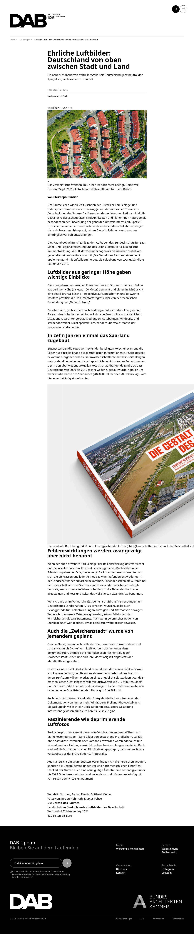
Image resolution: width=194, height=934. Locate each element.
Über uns (121, 869)
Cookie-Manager (124, 918)
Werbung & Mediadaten (130, 848)
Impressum (158, 918)
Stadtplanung (53, 96)
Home (12, 39)
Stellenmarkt (169, 852)
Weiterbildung (170, 848)
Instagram (168, 869)
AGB (142, 918)
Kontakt (120, 872)
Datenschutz (178, 918)
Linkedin (167, 872)
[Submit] (67, 863)
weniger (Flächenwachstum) (112, 686)
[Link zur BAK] (155, 902)
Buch (65, 96)
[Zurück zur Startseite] (41, 22)
